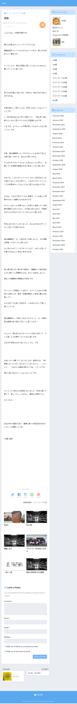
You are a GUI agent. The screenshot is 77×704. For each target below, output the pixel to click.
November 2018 (59, 157)
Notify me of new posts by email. (18, 652)
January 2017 (58, 238)
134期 (55, 74)
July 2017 (56, 211)
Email (7, 628)
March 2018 (57, 179)
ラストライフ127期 (60, 78)
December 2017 (59, 188)
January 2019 (58, 148)
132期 (55, 65)
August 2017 (58, 206)
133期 (55, 69)
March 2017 (57, 229)
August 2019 (58, 134)
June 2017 (57, 215)
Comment (8, 602)
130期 (55, 60)
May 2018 (56, 175)
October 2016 (58, 252)
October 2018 (58, 161)
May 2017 (56, 220)
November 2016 (59, 247)
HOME (38, 695)
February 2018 (58, 184)
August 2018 (58, 170)
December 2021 (59, 125)
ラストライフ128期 (60, 83)
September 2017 (59, 202)
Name (7, 619)
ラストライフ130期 (40, 502)
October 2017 (58, 197)
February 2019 (58, 143)
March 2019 (57, 139)
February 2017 (58, 233)
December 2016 (59, 242)
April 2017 (57, 224)
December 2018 (59, 152)
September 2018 (59, 166)
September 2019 (59, 130)
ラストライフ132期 (60, 96)
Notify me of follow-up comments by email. (22, 647)
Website (7, 637)
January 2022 (58, 121)
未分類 (55, 101)
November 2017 (59, 193)
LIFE (4, 3)
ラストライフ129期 (60, 87)
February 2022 (58, 116)
